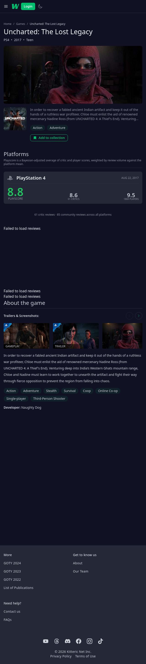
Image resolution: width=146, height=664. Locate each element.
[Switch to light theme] (40, 6)
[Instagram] (89, 641)
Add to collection (49, 138)
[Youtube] (45, 641)
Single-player (16, 398)
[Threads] (56, 641)
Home (7, 24)
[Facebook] (78, 641)
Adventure (57, 127)
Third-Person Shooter (49, 398)
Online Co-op (108, 391)
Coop (87, 391)
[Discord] (67, 641)
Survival (70, 391)
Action (37, 127)
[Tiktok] (100, 641)
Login (28, 6)
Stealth (51, 391)
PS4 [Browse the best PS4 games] (6, 40)
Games (20, 24)
